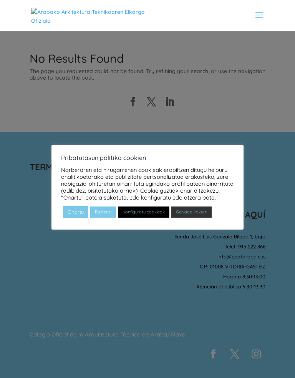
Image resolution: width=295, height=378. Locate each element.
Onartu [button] (76, 212)
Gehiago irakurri (191, 212)
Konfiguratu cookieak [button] (144, 212)
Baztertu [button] (103, 212)
